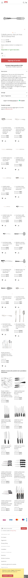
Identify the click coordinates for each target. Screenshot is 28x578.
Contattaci (3, 549)
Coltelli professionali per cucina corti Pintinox (19, 392)
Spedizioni (3, 561)
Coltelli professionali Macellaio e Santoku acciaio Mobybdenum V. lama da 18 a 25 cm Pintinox (6, 474)
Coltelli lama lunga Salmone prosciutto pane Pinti (6, 421)
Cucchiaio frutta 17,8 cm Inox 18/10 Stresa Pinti (20, 188)
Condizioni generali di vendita (8, 564)
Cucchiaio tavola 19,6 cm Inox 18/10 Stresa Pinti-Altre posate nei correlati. (7, 130)
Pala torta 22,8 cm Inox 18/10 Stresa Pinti (7, 298)
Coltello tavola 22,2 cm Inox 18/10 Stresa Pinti (7, 159)
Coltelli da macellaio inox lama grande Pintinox (6, 447)
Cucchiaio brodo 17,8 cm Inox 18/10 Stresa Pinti (20, 298)
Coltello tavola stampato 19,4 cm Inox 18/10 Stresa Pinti (7, 188)
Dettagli (3, 92)
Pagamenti (3, 540)
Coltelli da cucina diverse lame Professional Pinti (18, 421)
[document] (12, 573)
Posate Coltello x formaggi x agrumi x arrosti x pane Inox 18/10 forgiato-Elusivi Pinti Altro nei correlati (6, 393)
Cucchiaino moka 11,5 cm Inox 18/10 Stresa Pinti (7, 244)
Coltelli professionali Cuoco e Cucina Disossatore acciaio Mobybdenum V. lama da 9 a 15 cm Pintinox (19, 474)
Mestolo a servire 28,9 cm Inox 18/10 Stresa (20, 244)
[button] (4, 18)
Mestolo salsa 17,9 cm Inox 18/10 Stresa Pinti (20, 271)
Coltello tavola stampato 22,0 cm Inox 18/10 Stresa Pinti (20, 160)
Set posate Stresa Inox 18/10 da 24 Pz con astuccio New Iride (20, 326)
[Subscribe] (24, 528)
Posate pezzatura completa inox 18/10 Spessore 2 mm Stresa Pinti (6, 355)
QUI (16, 571)
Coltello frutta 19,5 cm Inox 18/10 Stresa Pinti (7, 216)
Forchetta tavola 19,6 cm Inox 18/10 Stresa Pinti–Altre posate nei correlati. (20, 130)
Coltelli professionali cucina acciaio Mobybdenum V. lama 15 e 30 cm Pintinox (6, 503)
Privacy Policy (13, 530)
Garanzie (3, 555)
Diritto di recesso (5, 558)
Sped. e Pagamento (6, 96)
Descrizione (4, 71)
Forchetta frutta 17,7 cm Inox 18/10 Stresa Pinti (7, 325)
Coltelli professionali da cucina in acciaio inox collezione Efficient (19, 503)
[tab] (14, 71)
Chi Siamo (3, 537)
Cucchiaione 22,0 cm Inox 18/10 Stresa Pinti (7, 271)
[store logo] (6, 2)
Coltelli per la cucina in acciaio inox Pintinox (19, 447)
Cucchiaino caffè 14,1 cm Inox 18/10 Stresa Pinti (20, 216)
